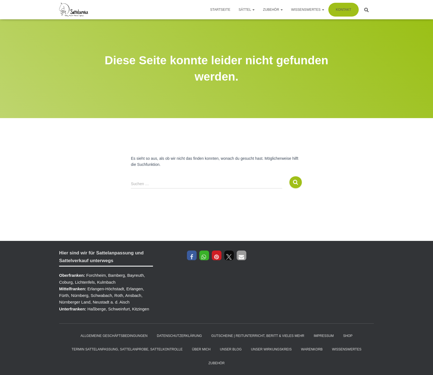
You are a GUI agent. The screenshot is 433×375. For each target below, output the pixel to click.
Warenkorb (312, 349)
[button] (192, 255)
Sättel (247, 10)
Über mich (201, 349)
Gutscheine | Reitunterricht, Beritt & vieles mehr (257, 336)
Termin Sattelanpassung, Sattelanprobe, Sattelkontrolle (127, 349)
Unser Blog (231, 349)
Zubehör (273, 10)
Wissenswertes (307, 10)
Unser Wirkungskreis (271, 349)
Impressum (324, 336)
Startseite (220, 10)
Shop (348, 336)
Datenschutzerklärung (179, 336)
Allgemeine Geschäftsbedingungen (113, 336)
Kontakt (343, 10)
